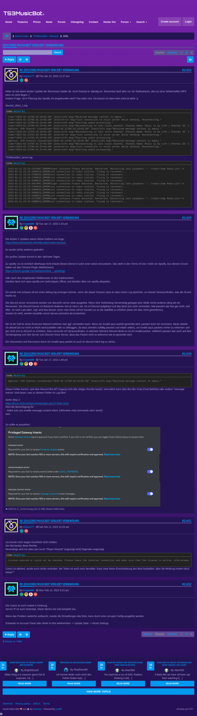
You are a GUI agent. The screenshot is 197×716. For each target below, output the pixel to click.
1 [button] (181, 52)
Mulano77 (28, 76)
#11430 (187, 354)
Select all (19, 111)
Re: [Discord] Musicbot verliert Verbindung (49, 70)
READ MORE (24, 683)
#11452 (187, 584)
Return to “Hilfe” (13, 641)
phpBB (58, 709)
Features (23, 22)
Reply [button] (9, 59)
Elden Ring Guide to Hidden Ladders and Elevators (26, 663)
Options (147, 634)
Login (188, 21)
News (49, 22)
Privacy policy (23, 703)
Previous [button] (172, 52)
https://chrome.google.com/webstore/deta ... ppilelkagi (35, 270)
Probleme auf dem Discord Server (75, 662)
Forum (62, 22)
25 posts (160, 52)
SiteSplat (37, 709)
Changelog (77, 22)
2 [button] (186, 52)
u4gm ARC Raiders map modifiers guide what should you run (125, 663)
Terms (46, 703)
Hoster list (109, 22)
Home (8, 22)
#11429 (187, 218)
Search (141, 22)
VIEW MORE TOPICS (98, 691)
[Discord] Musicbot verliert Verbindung (33, 45)
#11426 (187, 70)
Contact (93, 22)
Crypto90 (28, 223)
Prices (37, 22)
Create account (170, 21)
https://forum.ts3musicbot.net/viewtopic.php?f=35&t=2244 (37, 403)
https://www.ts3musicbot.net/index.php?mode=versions (35, 242)
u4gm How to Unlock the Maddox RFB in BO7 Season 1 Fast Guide (174, 663)
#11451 (187, 521)
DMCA (36, 703)
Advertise (8, 703)
